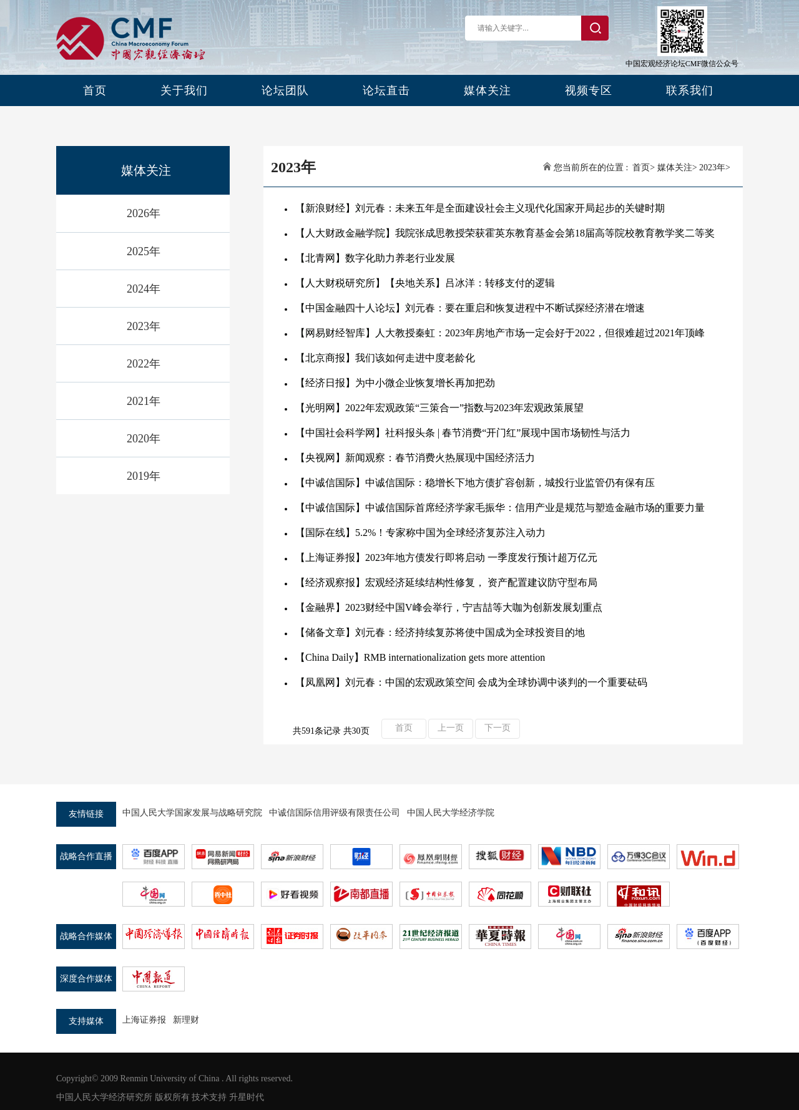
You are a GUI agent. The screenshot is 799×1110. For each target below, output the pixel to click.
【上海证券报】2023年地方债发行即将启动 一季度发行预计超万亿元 (446, 557)
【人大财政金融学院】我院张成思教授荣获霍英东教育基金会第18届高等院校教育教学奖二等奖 (505, 233)
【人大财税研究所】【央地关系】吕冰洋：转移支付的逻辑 (425, 283)
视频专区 (588, 90)
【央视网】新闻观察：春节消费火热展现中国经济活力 (415, 457)
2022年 (143, 364)
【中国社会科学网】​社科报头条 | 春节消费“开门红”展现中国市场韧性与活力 (462, 432)
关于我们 (184, 90)
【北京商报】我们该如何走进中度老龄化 (385, 358)
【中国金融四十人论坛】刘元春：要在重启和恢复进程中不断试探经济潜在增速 (470, 308)
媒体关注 (487, 90)
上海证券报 (144, 1020)
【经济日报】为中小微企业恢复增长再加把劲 (395, 382)
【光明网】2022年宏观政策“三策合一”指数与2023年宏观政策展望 (439, 407)
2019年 (143, 476)
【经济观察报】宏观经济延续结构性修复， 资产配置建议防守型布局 (446, 582)
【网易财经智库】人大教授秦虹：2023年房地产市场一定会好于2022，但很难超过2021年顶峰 (500, 333)
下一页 (497, 728)
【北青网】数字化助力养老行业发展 (375, 258)
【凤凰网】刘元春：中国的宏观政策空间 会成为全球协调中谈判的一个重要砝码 (471, 682)
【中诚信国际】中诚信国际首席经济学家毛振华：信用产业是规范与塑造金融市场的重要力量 (500, 507)
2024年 (143, 289)
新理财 (186, 1020)
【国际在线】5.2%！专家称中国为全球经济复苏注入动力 (420, 532)
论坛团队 (285, 90)
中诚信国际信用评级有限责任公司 (334, 812)
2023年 (143, 326)
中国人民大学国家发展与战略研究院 (192, 812)
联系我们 (689, 90)
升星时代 (246, 1097)
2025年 (143, 251)
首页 (95, 90)
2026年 (143, 213)
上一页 (451, 728)
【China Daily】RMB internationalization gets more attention (420, 657)
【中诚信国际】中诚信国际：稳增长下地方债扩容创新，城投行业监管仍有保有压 (475, 482)
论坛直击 (386, 90)
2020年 (143, 438)
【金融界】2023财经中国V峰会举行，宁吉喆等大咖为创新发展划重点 (448, 607)
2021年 (143, 401)
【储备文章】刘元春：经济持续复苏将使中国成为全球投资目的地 (440, 632)
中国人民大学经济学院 (450, 812)
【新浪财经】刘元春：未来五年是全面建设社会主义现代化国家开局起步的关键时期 (480, 208)
